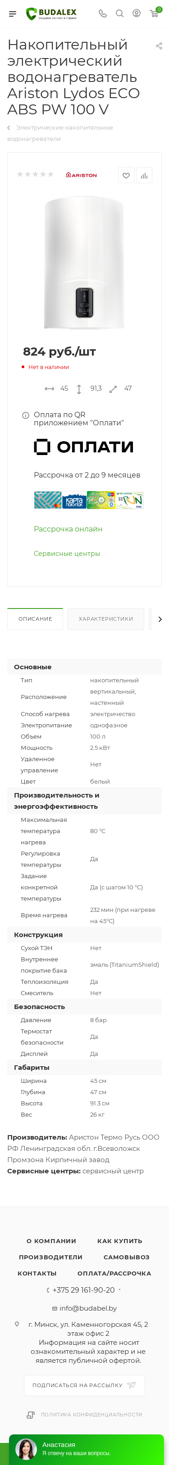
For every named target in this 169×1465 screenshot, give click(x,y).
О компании (52, 1240)
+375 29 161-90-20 (84, 1290)
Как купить (119, 1240)
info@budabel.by (88, 1308)
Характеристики (106, 619)
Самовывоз (127, 1257)
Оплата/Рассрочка (114, 1273)
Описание (35, 619)
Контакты (37, 1273)
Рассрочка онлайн (68, 529)
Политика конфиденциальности (92, 1415)
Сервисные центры (67, 554)
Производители (51, 1257)
